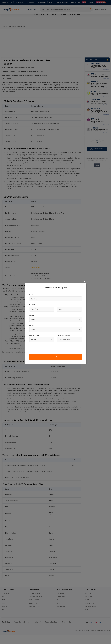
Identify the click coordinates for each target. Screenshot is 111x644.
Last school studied (63, 335)
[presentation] (43, 348)
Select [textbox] (33, 319)
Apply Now (56, 357)
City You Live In (34, 335)
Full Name (32, 294)
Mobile (59, 305)
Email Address (33, 305)
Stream (31, 315)
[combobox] (55, 319)
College (31, 325)
